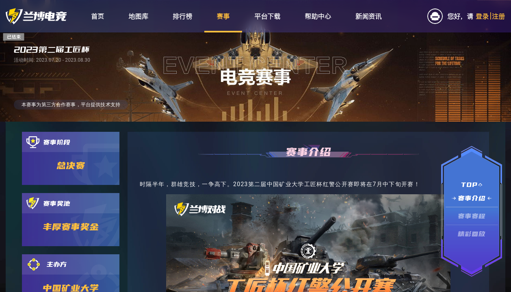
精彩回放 (472, 233)
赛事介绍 (472, 198)
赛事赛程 (472, 216)
